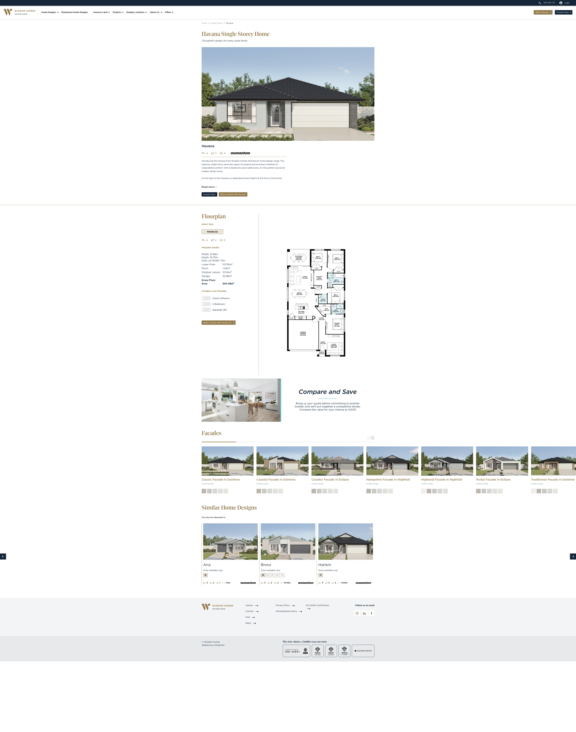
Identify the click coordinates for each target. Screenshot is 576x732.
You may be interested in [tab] (213, 518)
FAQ (250, 618)
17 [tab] (321, 576)
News (251, 624)
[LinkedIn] (364, 614)
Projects (117, 13)
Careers (252, 606)
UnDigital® (219, 646)
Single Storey (216, 24)
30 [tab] (282, 576)
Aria (207, 565)
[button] (372, 438)
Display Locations (136, 13)
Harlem (324, 565)
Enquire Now (562, 13)
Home (204, 24)
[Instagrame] (357, 614)
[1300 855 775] (547, 2)
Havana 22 (212, 232)
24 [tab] (267, 576)
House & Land (101, 13)
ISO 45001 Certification (317, 607)
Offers (169, 13)
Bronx (266, 565)
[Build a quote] (564, 2)
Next (573, 557)
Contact (252, 612)
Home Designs (49, 13)
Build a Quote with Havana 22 (217, 323)
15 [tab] (205, 576)
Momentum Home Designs (75, 13)
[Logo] (20, 12)
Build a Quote (541, 13)
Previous (3, 557)
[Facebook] (371, 614)
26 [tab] (277, 576)
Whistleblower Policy (289, 612)
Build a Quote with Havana (233, 195)
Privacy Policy (285, 606)
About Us (155, 13)
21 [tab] (263, 576)
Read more (208, 187)
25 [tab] (272, 576)
